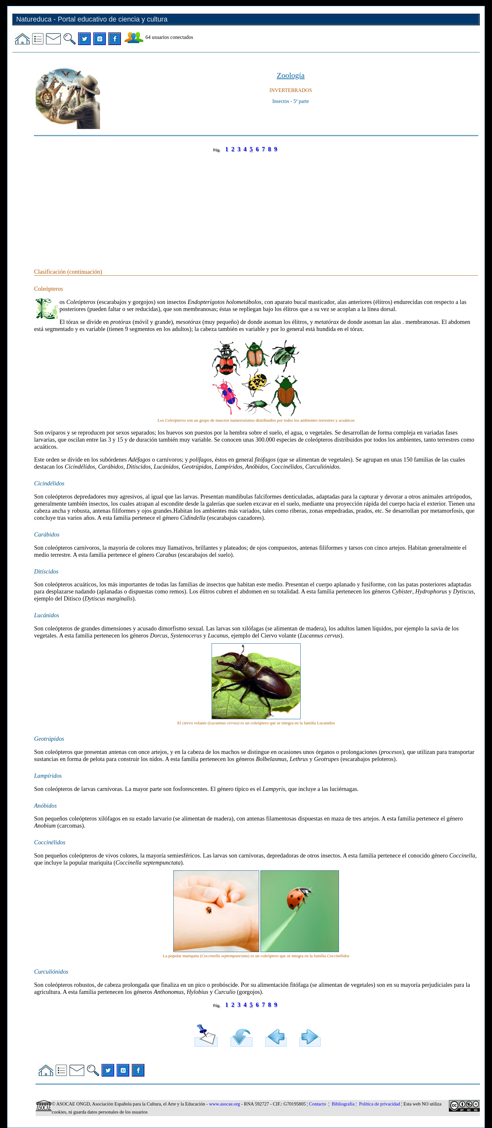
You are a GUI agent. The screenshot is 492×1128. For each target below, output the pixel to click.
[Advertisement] (227, 204)
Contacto (317, 1103)
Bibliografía (343, 1103)
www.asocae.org (224, 1103)
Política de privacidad (379, 1103)
